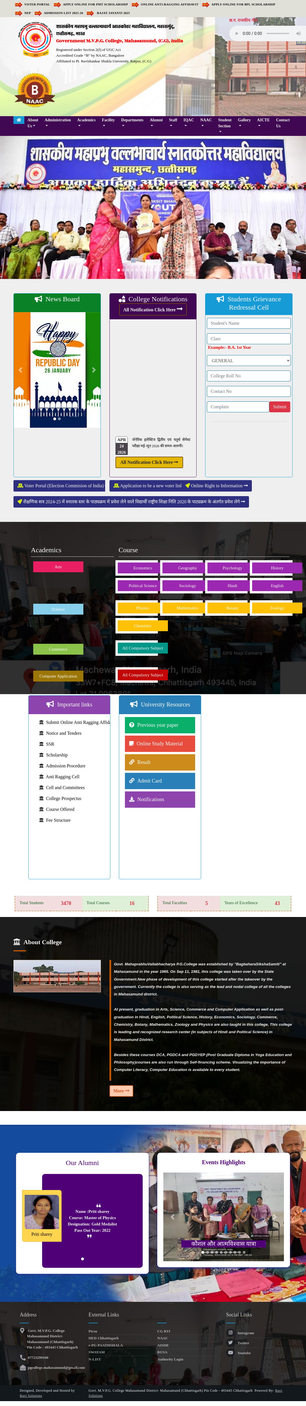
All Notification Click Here (153, 309)
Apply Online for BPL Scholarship (238, 4)
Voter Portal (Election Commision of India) (63, 485)
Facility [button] (108, 120)
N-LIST (95, 1359)
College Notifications (153, 299)
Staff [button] (173, 120)
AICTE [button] (263, 120)
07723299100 (37, 1357)
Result (143, 762)
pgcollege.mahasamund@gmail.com (56, 1367)
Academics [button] (86, 120)
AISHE (163, 1345)
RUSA (162, 1352)
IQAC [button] (189, 120)
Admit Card (149, 781)
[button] (23, 207)
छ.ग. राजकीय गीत (243, 20)
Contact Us (283, 123)
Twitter (237, 1343)
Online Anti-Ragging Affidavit (165, 4)
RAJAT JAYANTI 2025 (108, 13)
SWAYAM (97, 1352)
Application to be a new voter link (150, 485)
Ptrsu (93, 1331)
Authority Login (170, 1359)
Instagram (240, 1333)
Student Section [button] (225, 123)
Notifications (150, 799)
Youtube (238, 1353)
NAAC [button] (206, 120)
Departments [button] (132, 120)
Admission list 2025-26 (59, 13)
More (121, 1090)
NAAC (162, 1338)
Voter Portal (32, 4)
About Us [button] (33, 123)
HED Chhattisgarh (104, 1338)
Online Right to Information (216, 485)
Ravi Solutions (31, 1396)
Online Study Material (160, 743)
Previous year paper (157, 725)
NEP (23, 13)
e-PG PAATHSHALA (106, 1345)
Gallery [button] (244, 120)
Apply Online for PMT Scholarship (91, 4)
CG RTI (163, 1331)
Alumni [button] (156, 120)
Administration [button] (57, 120)
